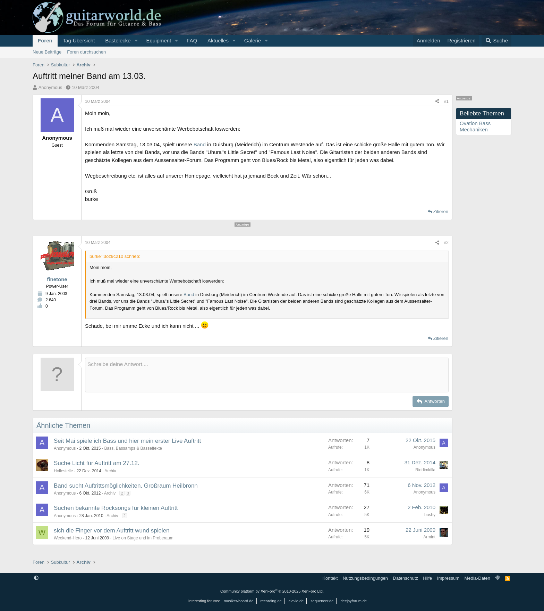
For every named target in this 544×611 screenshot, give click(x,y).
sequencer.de (322, 601)
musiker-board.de (239, 601)
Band (200, 144)
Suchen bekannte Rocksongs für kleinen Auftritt (116, 508)
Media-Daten (477, 578)
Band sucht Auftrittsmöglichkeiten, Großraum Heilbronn (126, 485)
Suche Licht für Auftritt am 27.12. (96, 463)
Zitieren (440, 211)
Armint (429, 537)
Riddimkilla (425, 469)
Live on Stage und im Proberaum (142, 538)
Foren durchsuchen (86, 52)
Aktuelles (218, 40)
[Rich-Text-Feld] (267, 375)
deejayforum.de (353, 601)
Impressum (448, 578)
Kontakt (330, 578)
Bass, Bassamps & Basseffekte (133, 448)
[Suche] (496, 41)
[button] (136, 41)
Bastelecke (117, 40)
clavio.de (296, 601)
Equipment (158, 40)
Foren (45, 40)
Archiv (110, 471)
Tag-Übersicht (79, 40)
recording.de (271, 601)
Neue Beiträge (47, 52)
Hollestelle (63, 471)
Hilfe (427, 578)
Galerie (252, 40)
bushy (429, 514)
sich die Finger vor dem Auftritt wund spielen (112, 530)
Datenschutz (405, 578)
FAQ (192, 40)
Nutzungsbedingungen (365, 578)
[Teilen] (437, 101)
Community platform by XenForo (272, 591)
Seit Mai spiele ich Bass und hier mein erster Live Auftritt (127, 441)
